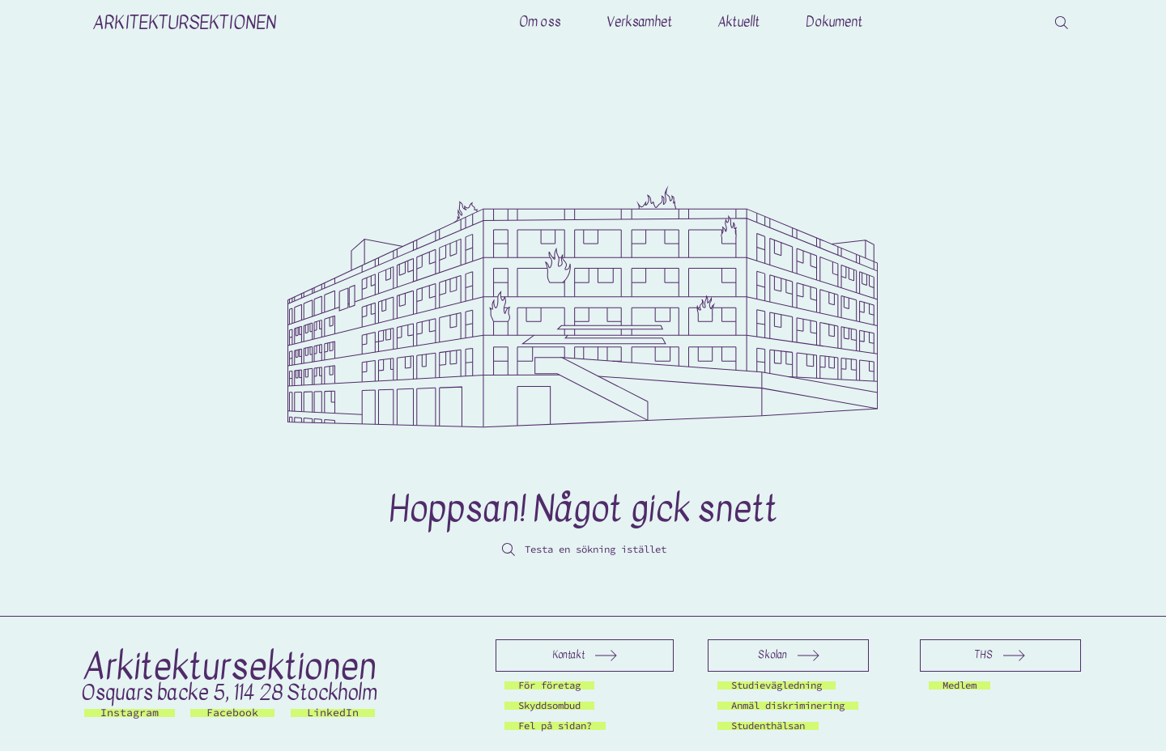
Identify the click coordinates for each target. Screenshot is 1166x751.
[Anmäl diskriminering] (795, 706)
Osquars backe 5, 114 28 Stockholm (229, 692)
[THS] (1000, 655)
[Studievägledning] (783, 685)
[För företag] (553, 685)
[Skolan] (788, 655)
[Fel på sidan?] (560, 726)
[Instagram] (129, 713)
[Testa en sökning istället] (583, 549)
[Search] (1062, 23)
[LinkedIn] (333, 713)
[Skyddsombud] (553, 706)
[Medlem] (962, 685)
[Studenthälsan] (773, 726)
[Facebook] (232, 713)
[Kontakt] (585, 655)
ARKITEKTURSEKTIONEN (184, 23)
